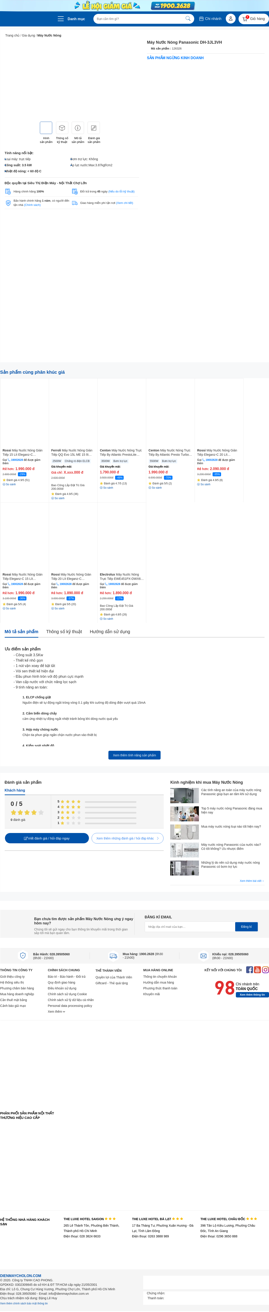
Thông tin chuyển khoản (160, 976)
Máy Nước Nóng (49, 35)
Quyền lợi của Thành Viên (114, 977)
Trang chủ (12, 35)
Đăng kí (246, 926)
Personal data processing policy (70, 1006)
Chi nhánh (210, 19)
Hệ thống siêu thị (12, 982)
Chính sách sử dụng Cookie (67, 994)
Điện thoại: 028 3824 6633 (82, 1236)
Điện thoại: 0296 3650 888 (218, 1236)
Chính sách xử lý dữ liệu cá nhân (71, 1000)
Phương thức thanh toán (160, 988)
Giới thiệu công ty (12, 976)
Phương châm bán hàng (17, 988)
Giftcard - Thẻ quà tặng (112, 983)
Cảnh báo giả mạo (13, 1006)
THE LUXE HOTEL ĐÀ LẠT (157, 1219)
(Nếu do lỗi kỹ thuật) (121, 191)
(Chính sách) (32, 205)
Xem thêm (56, 1011)
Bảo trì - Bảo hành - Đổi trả (67, 976)
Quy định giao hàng (61, 982)
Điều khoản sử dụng (62, 988)
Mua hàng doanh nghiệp (17, 994)
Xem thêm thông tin (252, 994)
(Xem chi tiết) (124, 203)
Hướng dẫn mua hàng (158, 982)
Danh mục (76, 19)
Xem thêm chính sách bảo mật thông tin (24, 1303)
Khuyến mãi (151, 994)
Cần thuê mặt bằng (13, 1000)
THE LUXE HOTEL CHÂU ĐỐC (228, 1219)
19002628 (17, 460)
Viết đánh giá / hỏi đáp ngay (46, 838)
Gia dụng (28, 35)
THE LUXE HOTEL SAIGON (90, 1219)
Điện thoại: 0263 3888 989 (150, 1236)
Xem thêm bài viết (252, 881)
